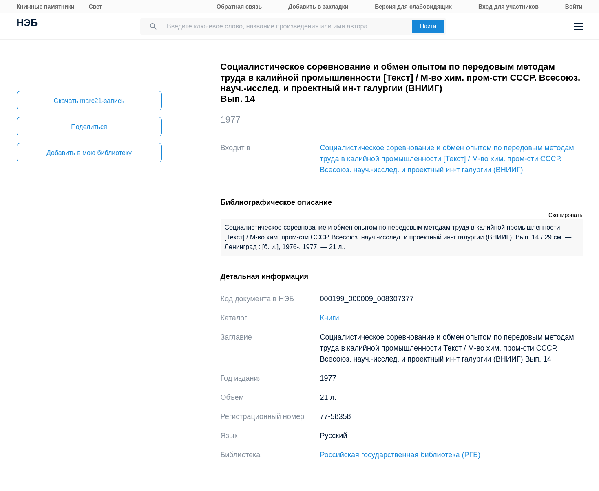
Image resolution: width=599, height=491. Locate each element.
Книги (329, 318)
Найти (428, 26)
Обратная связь (239, 6)
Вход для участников (508, 6)
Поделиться (89, 126)
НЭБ (27, 23)
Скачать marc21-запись (89, 100)
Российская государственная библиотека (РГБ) (400, 455)
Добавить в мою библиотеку (89, 152)
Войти (574, 6)
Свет (95, 6)
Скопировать (565, 215)
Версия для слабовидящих (413, 6)
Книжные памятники (46, 6)
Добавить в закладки (318, 6)
